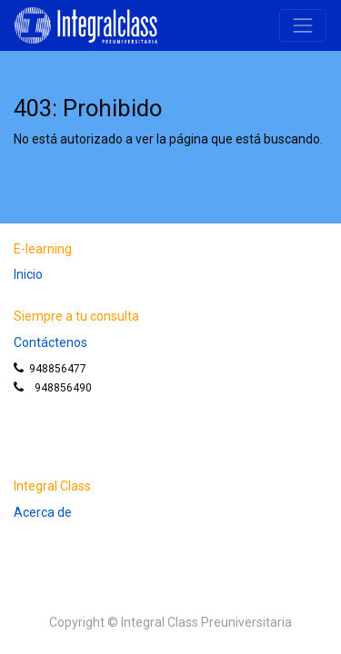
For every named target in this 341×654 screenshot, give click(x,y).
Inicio (28, 274)
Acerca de (43, 512)
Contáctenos (50, 342)
